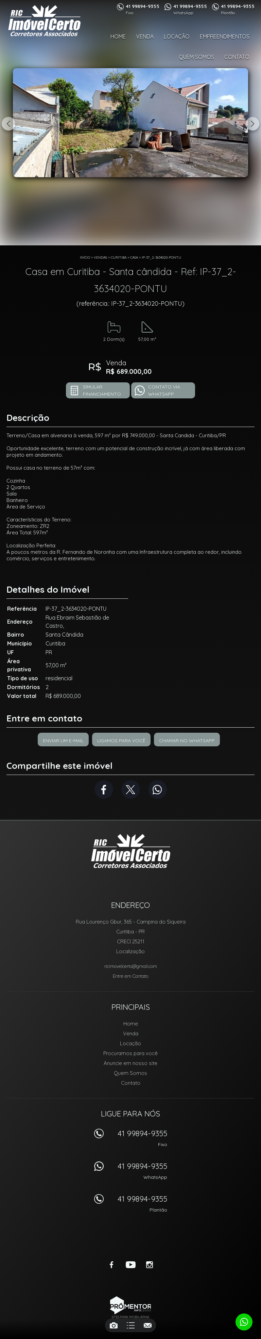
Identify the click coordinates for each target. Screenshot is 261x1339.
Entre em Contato (130, 976)
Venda (145, 36)
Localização (130, 951)
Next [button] (252, 124)
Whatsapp (157, 789)
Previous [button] (8, 124)
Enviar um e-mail (63, 740)
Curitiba (118, 257)
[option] (130, 122)
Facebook (103, 789)
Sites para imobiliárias (130, 1317)
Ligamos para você (121, 740)
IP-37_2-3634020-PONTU (161, 257)
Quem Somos (196, 57)
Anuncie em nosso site (130, 1063)
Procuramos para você (130, 1053)
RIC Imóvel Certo (131, 851)
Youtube (130, 1265)
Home (118, 36)
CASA (134, 257)
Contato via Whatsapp (164, 390)
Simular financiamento (102, 390)
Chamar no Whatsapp (187, 740)
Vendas (100, 257)
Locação (177, 36)
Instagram (149, 1265)
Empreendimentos (224, 36)
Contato (236, 57)
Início (85, 257)
